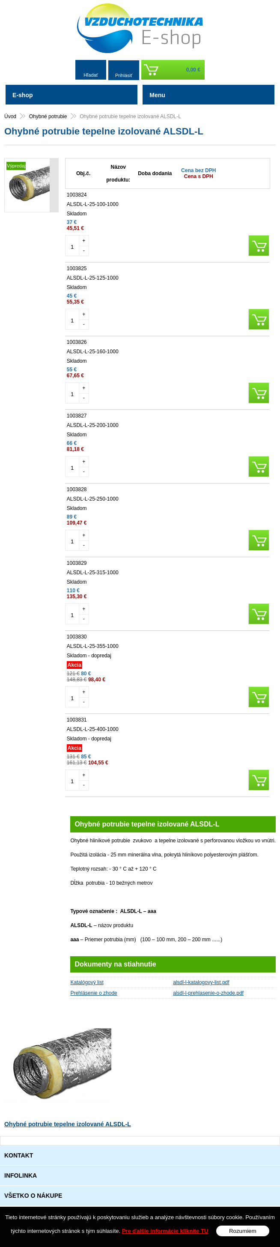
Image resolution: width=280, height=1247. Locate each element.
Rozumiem (242, 1231)
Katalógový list (86, 982)
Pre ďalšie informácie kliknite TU (165, 1231)
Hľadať (90, 75)
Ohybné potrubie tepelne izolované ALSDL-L (67, 1124)
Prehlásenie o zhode (93, 993)
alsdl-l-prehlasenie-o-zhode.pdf (208, 993)
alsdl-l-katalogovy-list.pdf (201, 982)
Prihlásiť (123, 75)
